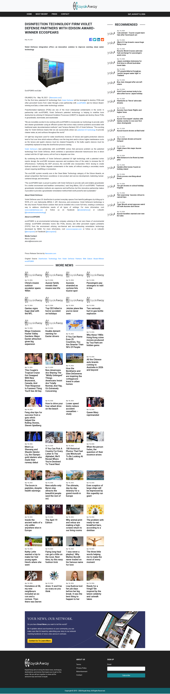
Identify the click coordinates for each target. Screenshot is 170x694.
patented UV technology (86, 130)
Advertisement (81, 672)
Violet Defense (67, 100)
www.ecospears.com (74, 229)
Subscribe (126, 676)
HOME (29, 14)
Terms (78, 665)
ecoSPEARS (81, 103)
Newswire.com (55, 98)
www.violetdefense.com (34, 210)
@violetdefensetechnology (35, 212)
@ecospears (30, 231)
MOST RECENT (42, 14)
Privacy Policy (81, 668)
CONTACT (65, 14)
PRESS (54, 14)
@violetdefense (84, 210)
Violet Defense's (31, 149)
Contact (79, 675)
